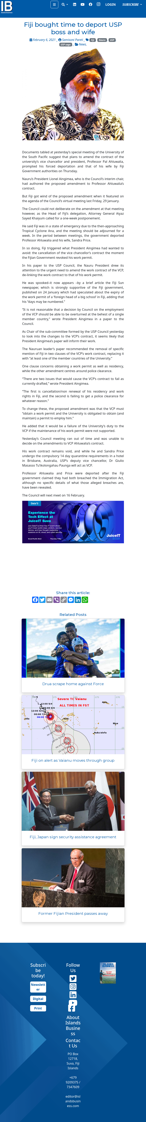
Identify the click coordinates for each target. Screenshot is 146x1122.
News (82, 44)
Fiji (92, 40)
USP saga (66, 44)
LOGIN (110, 4)
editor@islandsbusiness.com (73, 1101)
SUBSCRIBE (130, 4)
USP (112, 40)
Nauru (102, 40)
